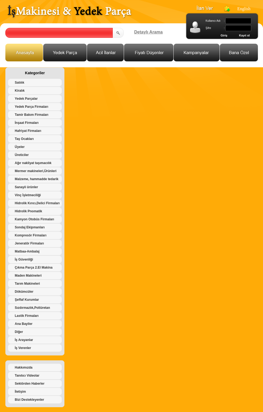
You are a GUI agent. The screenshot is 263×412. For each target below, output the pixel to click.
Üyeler (20, 147)
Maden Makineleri (28, 275)
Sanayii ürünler (26, 187)
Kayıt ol (244, 35)
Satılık (19, 82)
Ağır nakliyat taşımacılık (33, 163)
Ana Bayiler (23, 324)
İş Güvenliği (24, 259)
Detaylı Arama (148, 32)
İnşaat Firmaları (27, 123)
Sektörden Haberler (30, 383)
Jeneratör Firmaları (29, 243)
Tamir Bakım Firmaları (31, 115)
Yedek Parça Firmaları (31, 107)
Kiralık (20, 90)
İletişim (20, 392)
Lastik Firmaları (27, 316)
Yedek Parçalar (26, 99)
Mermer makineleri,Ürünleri (35, 171)
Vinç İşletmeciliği (28, 195)
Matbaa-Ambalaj (27, 251)
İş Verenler (23, 348)
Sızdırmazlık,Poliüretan (32, 308)
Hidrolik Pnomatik (28, 211)
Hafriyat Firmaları (28, 131)
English (243, 8)
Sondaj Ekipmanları (30, 227)
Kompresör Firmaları (30, 235)
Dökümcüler (24, 292)
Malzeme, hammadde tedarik (37, 179)
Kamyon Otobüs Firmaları (34, 219)
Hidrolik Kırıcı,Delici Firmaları (37, 203)
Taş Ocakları (24, 139)
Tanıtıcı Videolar (27, 375)
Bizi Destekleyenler (29, 400)
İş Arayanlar (24, 340)
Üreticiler (22, 155)
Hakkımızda (23, 367)
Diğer (19, 332)
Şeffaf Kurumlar (27, 300)
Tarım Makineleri (27, 283)
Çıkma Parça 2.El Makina (34, 267)
